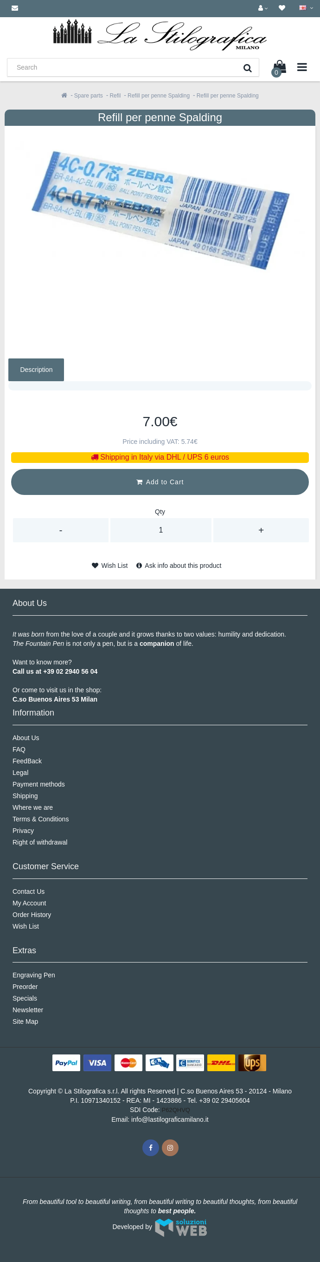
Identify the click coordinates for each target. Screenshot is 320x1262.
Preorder (25, 986)
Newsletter (28, 1010)
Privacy (23, 830)
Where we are (33, 807)
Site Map (25, 1021)
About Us (26, 738)
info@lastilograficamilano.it (170, 1119)
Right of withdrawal (40, 842)
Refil (115, 95)
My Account (29, 903)
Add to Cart (160, 482)
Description (36, 369)
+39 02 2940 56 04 (70, 671)
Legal (20, 772)
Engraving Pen (34, 975)
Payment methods (39, 784)
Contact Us (29, 891)
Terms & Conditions (41, 819)
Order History (32, 914)
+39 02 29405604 (224, 1100)
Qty (160, 511)
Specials (25, 998)
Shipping (25, 796)
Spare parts (88, 95)
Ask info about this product (178, 565)
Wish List (110, 565)
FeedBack (27, 761)
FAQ (19, 749)
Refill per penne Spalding (159, 95)
